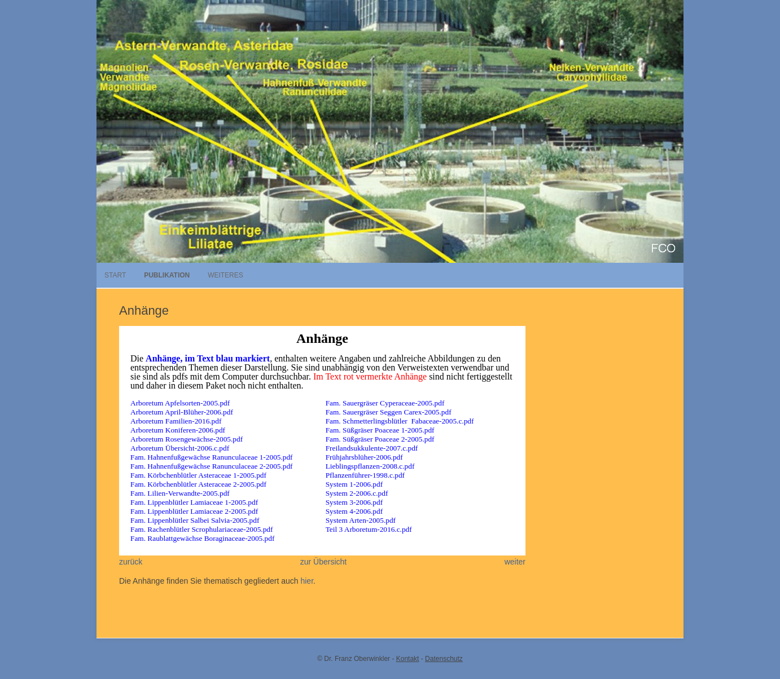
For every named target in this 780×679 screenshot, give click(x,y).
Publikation (167, 275)
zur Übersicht (323, 561)
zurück (130, 561)
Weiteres (225, 275)
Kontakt (407, 659)
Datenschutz (444, 659)
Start (115, 275)
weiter (515, 561)
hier (306, 580)
